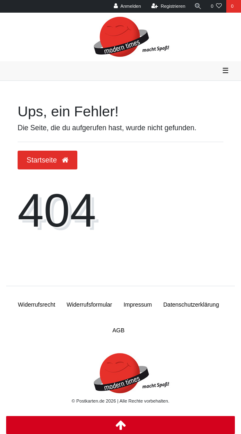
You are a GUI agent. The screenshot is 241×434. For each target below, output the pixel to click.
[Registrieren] (168, 6)
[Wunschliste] (216, 6)
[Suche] (198, 6)
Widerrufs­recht (36, 304)
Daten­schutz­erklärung (191, 304)
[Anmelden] (127, 6)
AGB (119, 330)
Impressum (138, 304)
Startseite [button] (47, 160)
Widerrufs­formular (89, 304)
